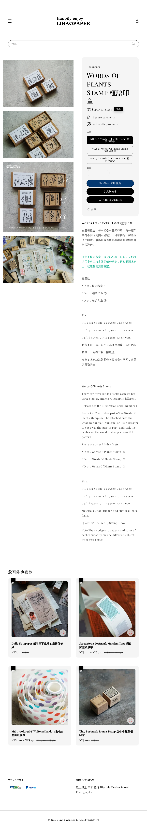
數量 (89, 167)
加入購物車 (110, 191)
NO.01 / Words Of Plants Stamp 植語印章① (110, 140)
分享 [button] (91, 209)
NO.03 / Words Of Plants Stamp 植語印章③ (110, 159)
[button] (10, 21)
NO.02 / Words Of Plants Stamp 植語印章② (110, 150)
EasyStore (93, 819)
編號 (89, 132)
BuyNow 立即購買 (110, 183)
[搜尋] (133, 43)
